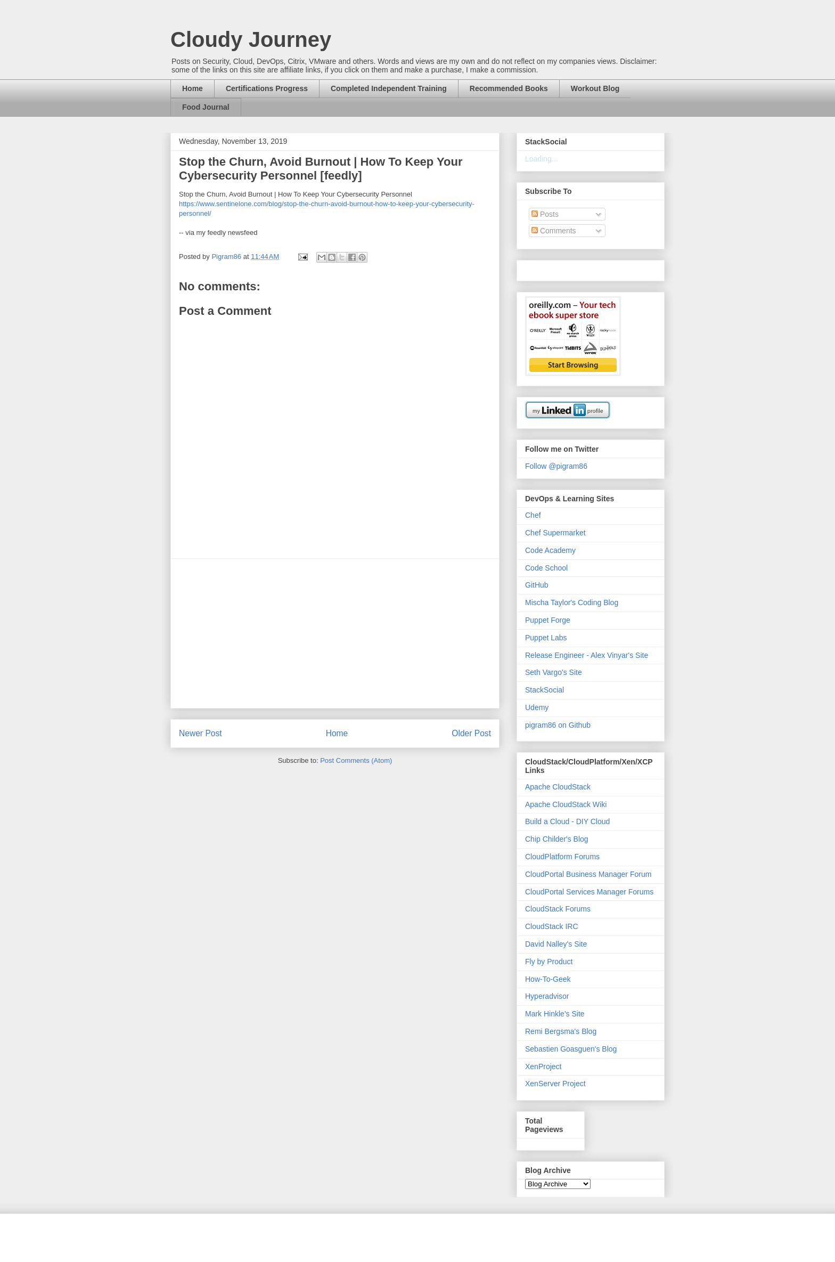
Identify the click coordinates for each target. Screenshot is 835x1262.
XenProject (543, 1066)
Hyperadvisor (547, 996)
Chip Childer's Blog (556, 839)
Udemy (537, 707)
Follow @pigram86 (556, 466)
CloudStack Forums (558, 909)
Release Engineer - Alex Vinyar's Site (586, 655)
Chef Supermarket (555, 532)
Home (192, 88)
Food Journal (206, 107)
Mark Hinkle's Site (555, 1013)
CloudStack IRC (551, 926)
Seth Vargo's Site (553, 672)
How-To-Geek (548, 979)
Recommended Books (509, 88)
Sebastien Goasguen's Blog (571, 1049)
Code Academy (550, 550)
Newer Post (200, 733)
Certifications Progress (267, 88)
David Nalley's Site (556, 944)
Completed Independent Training (389, 88)
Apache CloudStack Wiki (566, 804)
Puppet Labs (546, 637)
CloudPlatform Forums (562, 856)
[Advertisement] (335, 633)
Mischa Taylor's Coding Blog (571, 602)
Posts (545, 214)
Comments (553, 230)
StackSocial (544, 690)
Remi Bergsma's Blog (560, 1031)
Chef (533, 515)
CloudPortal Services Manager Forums (589, 892)
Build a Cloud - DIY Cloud (567, 821)
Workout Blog (595, 88)
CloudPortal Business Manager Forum (588, 874)
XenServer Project (555, 1083)
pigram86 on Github (558, 725)
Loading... (541, 158)
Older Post (471, 733)
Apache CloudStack (558, 787)
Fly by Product (548, 961)
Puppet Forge (547, 620)
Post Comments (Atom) (356, 760)
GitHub (537, 585)
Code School (546, 568)
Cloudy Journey (250, 39)
